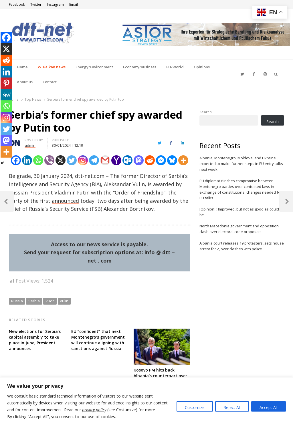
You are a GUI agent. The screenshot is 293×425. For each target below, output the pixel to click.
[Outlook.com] (127, 160)
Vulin (64, 300)
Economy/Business (139, 66)
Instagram (55, 4)
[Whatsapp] (38, 160)
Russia (17, 300)
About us (25, 81)
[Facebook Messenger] (161, 160)
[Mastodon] (139, 160)
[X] (61, 160)
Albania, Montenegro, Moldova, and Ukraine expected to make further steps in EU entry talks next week (241, 163)
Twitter (35, 4)
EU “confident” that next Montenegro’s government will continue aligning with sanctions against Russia (98, 340)
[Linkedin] (27, 160)
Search (205, 112)
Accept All (269, 407)
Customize (195, 407)
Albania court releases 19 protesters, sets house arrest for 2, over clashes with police (241, 246)
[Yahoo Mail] (116, 160)
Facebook (17, 4)
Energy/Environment (94, 66)
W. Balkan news (52, 66)
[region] (146, 401)
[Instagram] (83, 160)
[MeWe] (6, 94)
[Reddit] (150, 160)
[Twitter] (72, 160)
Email (73, 4)
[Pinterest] (6, 83)
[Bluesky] (172, 160)
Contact (50, 81)
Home (22, 66)
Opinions (202, 66)
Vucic (49, 300)
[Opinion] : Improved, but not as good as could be (239, 211)
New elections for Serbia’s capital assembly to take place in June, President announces (35, 340)
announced (65, 200)
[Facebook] (16, 160)
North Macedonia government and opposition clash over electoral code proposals (239, 228)
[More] (183, 160)
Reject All (232, 407)
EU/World (175, 66)
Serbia (34, 300)
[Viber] (49, 160)
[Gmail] (105, 160)
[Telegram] (94, 160)
